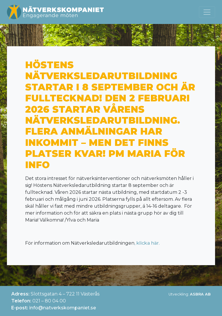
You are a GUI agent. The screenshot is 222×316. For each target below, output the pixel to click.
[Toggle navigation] (207, 12)
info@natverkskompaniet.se (62, 308)
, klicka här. (147, 243)
